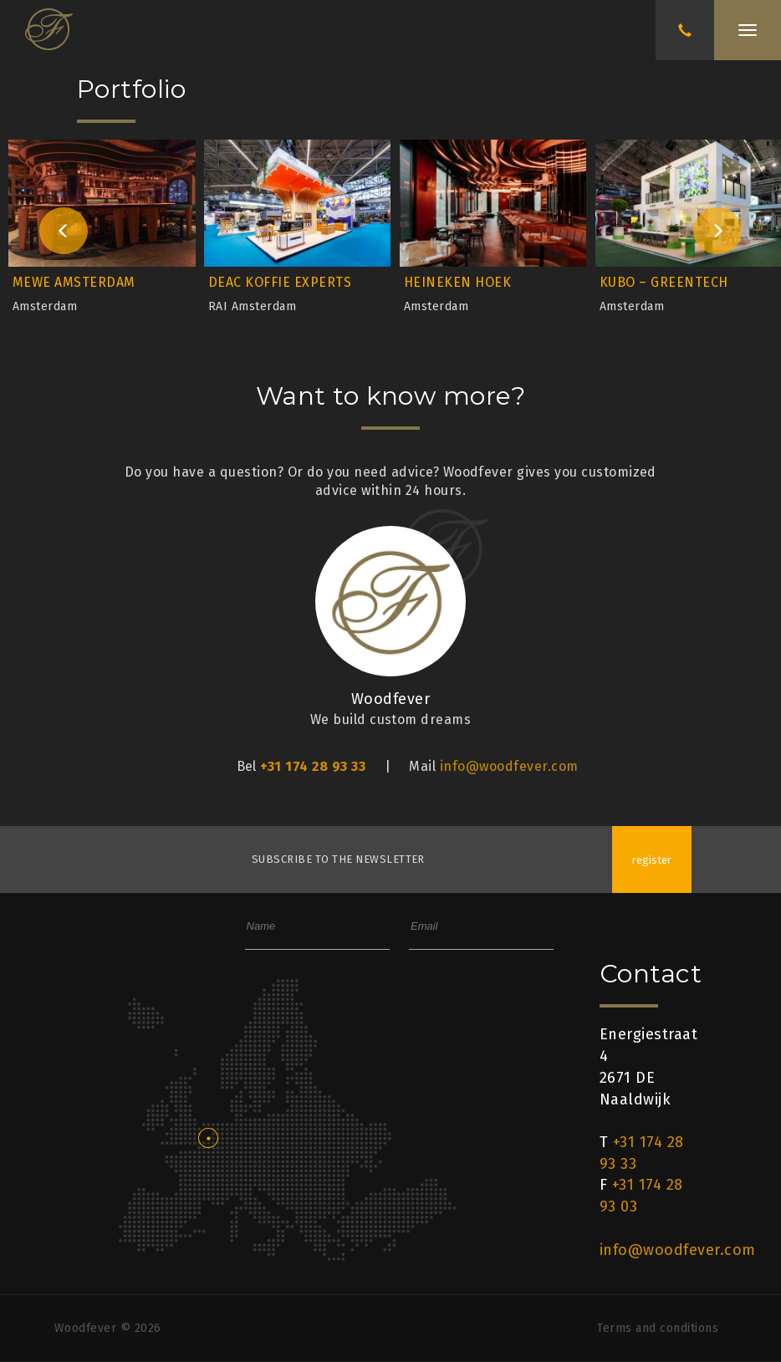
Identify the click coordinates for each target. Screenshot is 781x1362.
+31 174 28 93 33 (312, 766)
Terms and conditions (657, 1328)
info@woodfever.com (509, 766)
